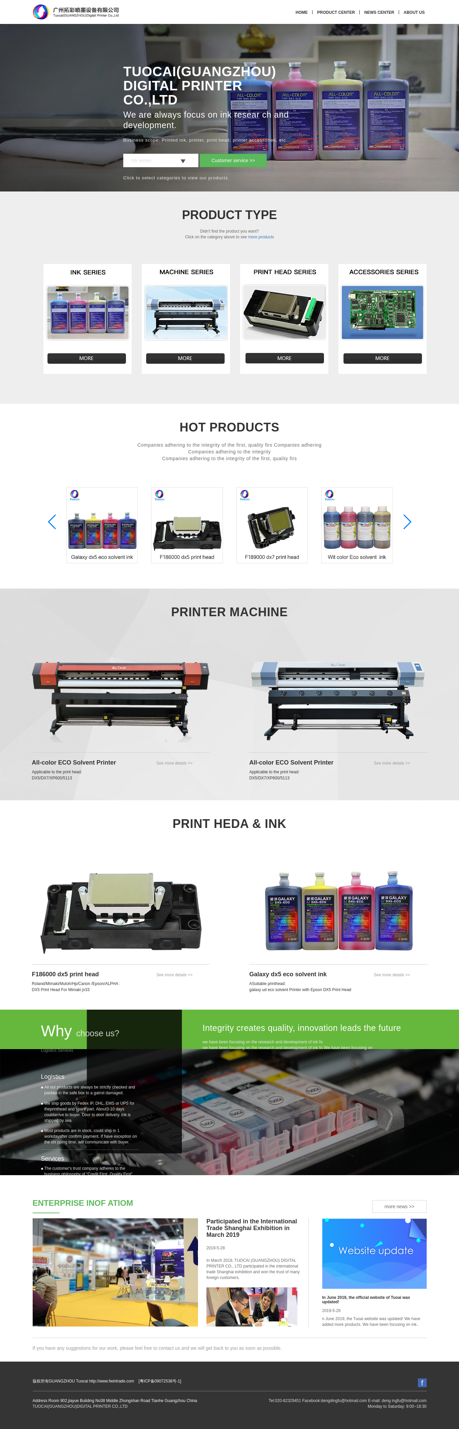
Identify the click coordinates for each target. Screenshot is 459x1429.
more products (261, 237)
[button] (407, 521)
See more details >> (174, 763)
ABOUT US (414, 12)
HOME (302, 12)
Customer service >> (233, 160)
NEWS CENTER (379, 12)
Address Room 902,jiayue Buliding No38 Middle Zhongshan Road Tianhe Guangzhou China (115, 1400)
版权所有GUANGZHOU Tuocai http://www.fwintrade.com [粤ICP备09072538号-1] (107, 1381)
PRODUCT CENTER (336, 12)
